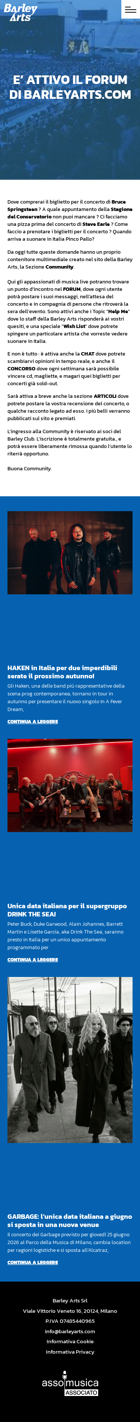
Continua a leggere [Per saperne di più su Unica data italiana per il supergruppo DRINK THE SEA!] (32, 959)
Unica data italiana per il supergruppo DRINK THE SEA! (67, 910)
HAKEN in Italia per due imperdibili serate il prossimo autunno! (62, 672)
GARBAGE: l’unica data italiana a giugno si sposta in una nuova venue (69, 1220)
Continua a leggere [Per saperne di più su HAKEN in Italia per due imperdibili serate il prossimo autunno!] (32, 721)
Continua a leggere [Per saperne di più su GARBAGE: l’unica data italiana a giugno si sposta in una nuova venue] (32, 1262)
